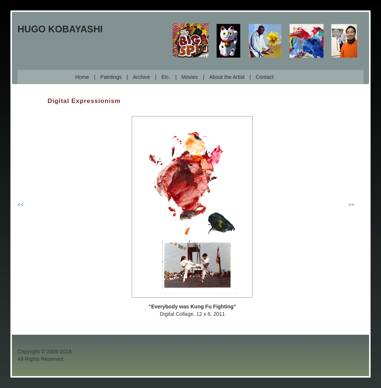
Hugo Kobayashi (60, 29)
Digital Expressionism (84, 101)
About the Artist (226, 77)
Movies (190, 77)
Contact (264, 77)
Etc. (165, 77)
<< (20, 205)
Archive (141, 77)
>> (351, 205)
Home (82, 77)
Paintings (111, 77)
